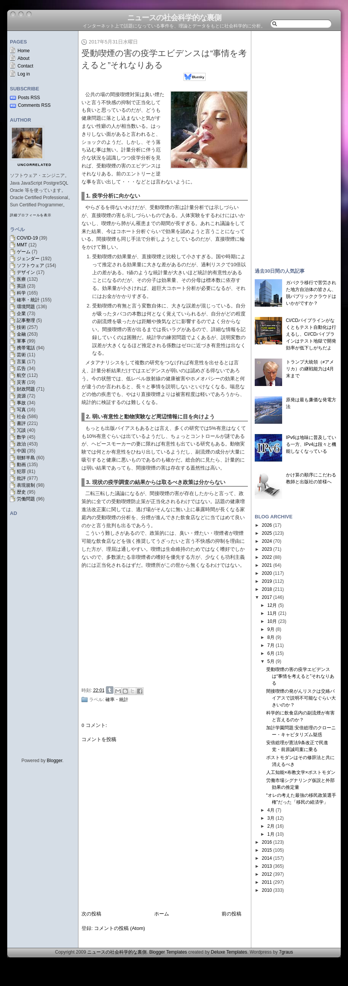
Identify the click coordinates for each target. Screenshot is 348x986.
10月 (272, 621)
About (23, 58)
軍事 (21, 341)
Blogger (54, 760)
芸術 (21, 354)
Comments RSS (34, 105)
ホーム (161, 914)
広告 (21, 368)
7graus (286, 952)
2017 (267, 597)
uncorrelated (34, 165)
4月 (271, 810)
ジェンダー (28, 258)
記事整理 (26, 320)
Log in (24, 74)
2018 (267, 589)
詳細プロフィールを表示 (30, 215)
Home (24, 50)
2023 (267, 549)
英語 (21, 286)
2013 (267, 866)
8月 (271, 637)
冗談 (21, 430)
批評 (21, 478)
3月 (271, 818)
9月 (271, 629)
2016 (267, 842)
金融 (21, 334)
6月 (271, 653)
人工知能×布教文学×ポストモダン (300, 772)
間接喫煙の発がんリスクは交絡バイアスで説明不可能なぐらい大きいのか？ (301, 698)
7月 (271, 645)
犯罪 (21, 471)
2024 (267, 541)
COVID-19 (27, 238)
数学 (21, 437)
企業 (21, 313)
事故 (21, 402)
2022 (267, 557)
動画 (21, 464)
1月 (271, 834)
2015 (267, 850)
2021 (267, 565)
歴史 (21, 492)
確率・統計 (28, 299)
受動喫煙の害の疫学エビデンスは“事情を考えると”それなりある (300, 676)
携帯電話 (26, 348)
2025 (267, 533)
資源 (21, 396)
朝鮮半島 (26, 457)
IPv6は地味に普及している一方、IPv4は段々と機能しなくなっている (311, 444)
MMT (22, 245)
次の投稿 (91, 914)
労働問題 (26, 499)
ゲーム (23, 251)
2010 (267, 890)
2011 (267, 882)
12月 (272, 605)
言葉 (21, 361)
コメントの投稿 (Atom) (119, 928)
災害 (21, 382)
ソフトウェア (30, 265)
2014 (267, 858)
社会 (21, 416)
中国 (21, 451)
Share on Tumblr (109, 690)
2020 (267, 573)
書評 (21, 423)
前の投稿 (231, 914)
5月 (271, 661)
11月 (272, 613)
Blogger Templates (168, 952)
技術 (21, 327)
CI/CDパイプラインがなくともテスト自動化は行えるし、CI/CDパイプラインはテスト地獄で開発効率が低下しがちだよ (311, 334)
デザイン (26, 272)
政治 (21, 444)
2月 (271, 826)
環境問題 (26, 306)
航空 (21, 375)
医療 (21, 279)
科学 (21, 293)
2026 (267, 525)
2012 (267, 874)
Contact (25, 66)
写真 (21, 409)
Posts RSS (29, 97)
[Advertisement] (167, 626)
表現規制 (26, 485)
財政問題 (26, 389)
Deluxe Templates (229, 952)
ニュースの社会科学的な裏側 (174, 17)
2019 (267, 581)
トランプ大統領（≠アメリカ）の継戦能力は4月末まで (310, 368)
